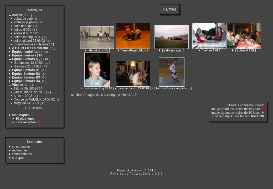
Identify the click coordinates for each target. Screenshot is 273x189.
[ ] (97, 50)
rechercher (19, 150)
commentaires (22, 154)
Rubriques (34, 10)
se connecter (21, 147)
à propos (18, 158)
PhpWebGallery (142, 173)
